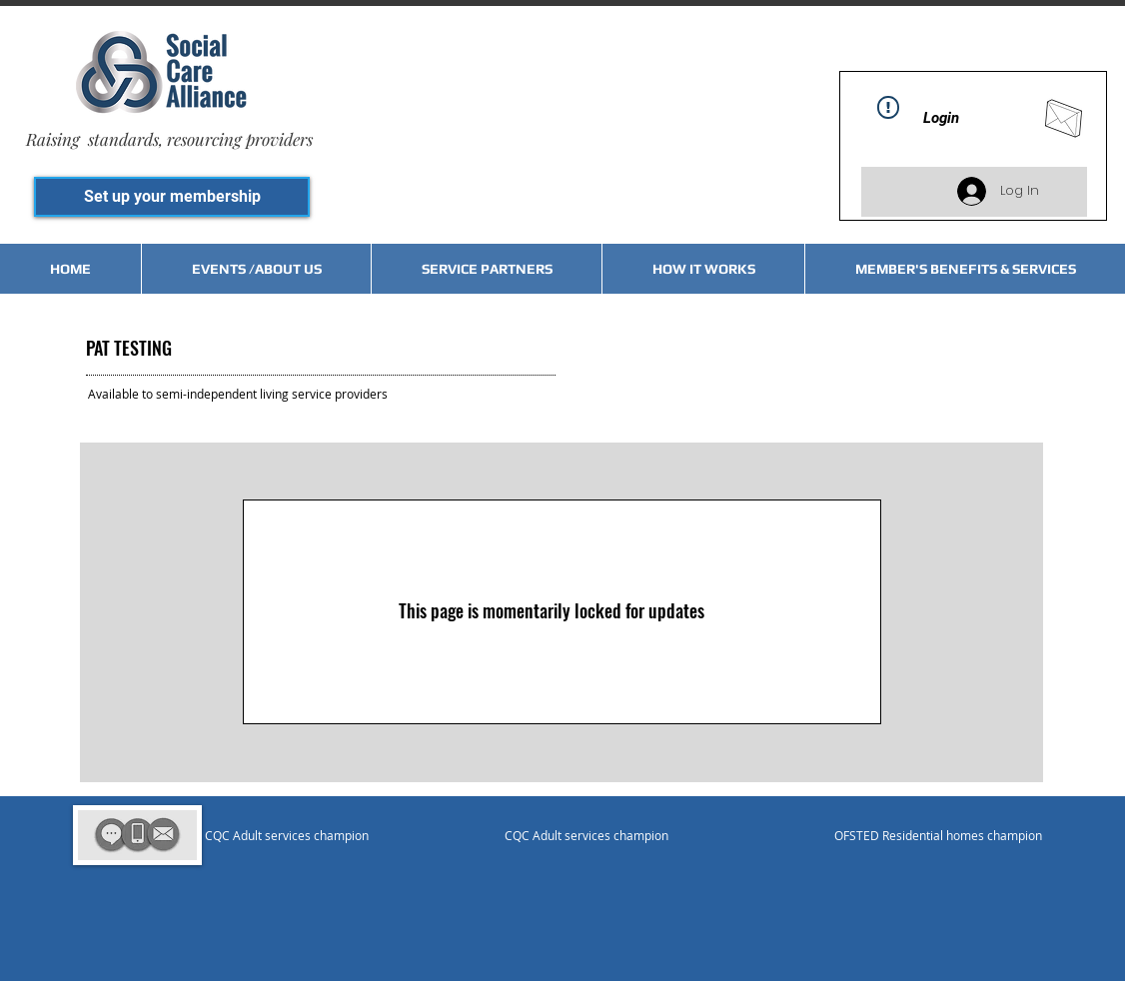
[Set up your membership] (172, 197)
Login (941, 118)
